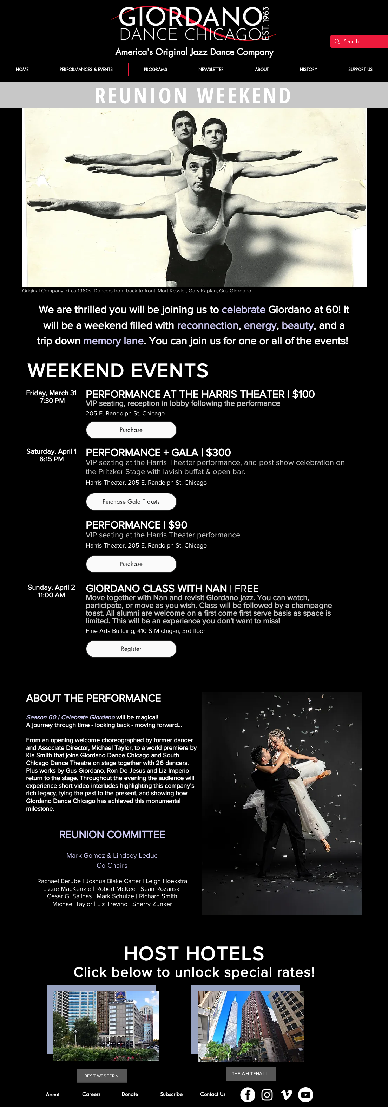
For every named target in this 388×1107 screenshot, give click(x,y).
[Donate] (129, 1094)
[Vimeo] (286, 1094)
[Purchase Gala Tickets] (131, 502)
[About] (52, 1095)
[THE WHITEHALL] (251, 1074)
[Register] (131, 649)
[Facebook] (247, 1094)
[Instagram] (267, 1094)
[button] (171, 1094)
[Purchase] (131, 430)
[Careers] (91, 1094)
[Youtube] (305, 1094)
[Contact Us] (212, 1094)
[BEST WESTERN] (102, 1076)
